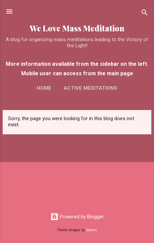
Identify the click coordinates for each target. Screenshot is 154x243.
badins (91, 230)
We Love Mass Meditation (77, 28)
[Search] (145, 13)
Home (44, 88)
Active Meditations (90, 88)
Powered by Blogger (77, 217)
